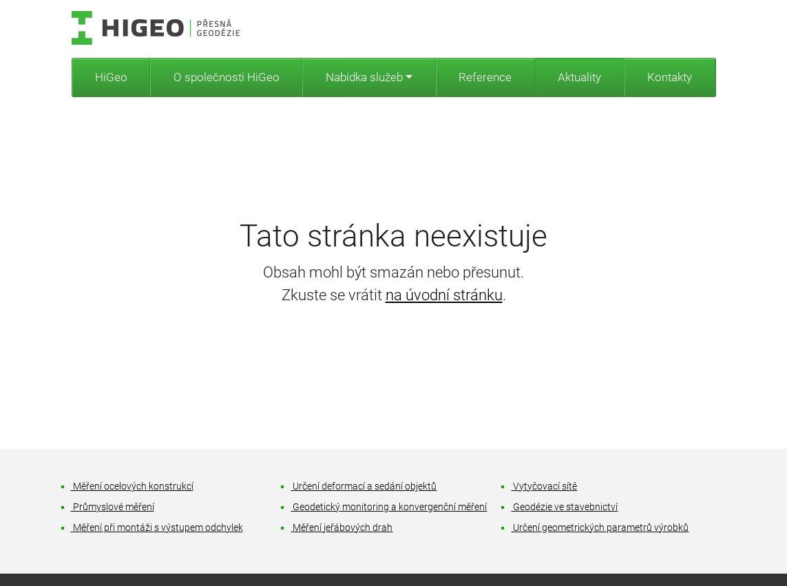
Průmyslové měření (113, 507)
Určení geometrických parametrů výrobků (600, 528)
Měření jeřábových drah (341, 528)
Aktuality (579, 77)
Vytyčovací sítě (544, 486)
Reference (485, 77)
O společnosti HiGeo (227, 77)
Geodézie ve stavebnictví (565, 507)
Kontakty (669, 77)
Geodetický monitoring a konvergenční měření (389, 507)
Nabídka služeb (364, 77)
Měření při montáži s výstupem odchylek (157, 528)
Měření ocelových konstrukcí (132, 486)
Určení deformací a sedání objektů (364, 486)
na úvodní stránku (444, 295)
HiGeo (111, 77)
